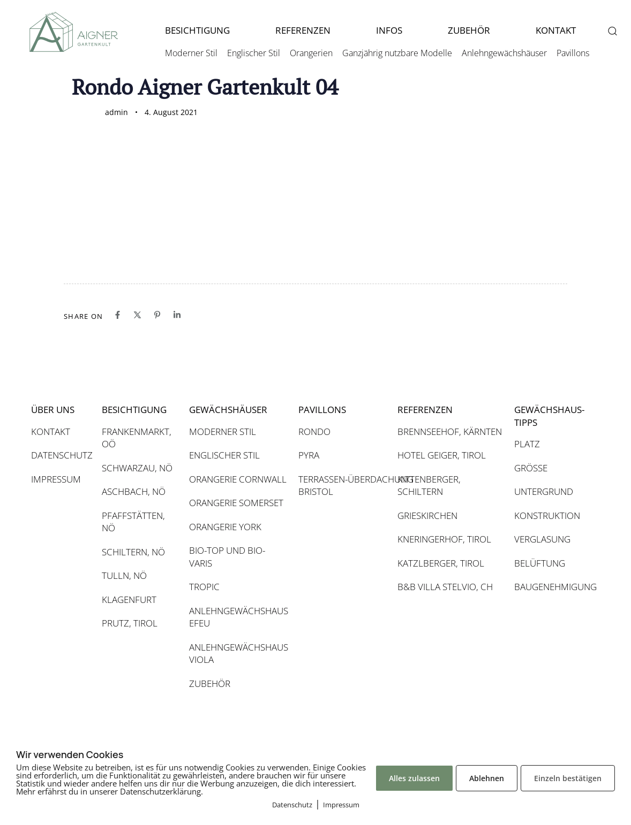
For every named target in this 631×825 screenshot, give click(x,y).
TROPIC (204, 586)
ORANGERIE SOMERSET (236, 502)
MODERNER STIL (222, 431)
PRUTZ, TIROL (129, 623)
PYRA (308, 455)
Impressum (341, 804)
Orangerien (311, 53)
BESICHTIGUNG (197, 30)
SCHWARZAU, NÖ (137, 468)
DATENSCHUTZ (61, 455)
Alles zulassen (414, 778)
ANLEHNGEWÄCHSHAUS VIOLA (238, 653)
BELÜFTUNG (539, 563)
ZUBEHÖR (469, 30)
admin (116, 112)
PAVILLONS (322, 409)
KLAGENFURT (129, 599)
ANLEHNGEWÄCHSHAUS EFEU (238, 617)
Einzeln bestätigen (568, 778)
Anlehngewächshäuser (504, 53)
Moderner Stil (191, 53)
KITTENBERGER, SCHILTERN (429, 485)
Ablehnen (486, 778)
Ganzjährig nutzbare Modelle (397, 53)
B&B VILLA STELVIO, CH (445, 586)
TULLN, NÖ (124, 575)
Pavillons (573, 53)
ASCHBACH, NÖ (134, 491)
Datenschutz (292, 804)
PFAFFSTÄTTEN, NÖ (133, 521)
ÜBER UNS (52, 409)
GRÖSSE (530, 468)
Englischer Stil (253, 53)
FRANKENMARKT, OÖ (136, 437)
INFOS (389, 30)
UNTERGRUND (543, 491)
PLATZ (527, 444)
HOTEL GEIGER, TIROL (441, 455)
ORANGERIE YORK (225, 527)
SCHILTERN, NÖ (133, 552)
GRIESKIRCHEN (427, 515)
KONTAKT (556, 30)
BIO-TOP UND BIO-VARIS (227, 556)
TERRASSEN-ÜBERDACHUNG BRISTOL (342, 485)
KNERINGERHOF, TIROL (444, 539)
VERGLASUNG (542, 539)
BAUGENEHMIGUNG (551, 586)
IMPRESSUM (56, 479)
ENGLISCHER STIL (224, 455)
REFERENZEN (302, 30)
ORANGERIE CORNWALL (238, 479)
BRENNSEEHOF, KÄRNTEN (449, 431)
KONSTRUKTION (547, 515)
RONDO (314, 431)
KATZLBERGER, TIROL (440, 563)
